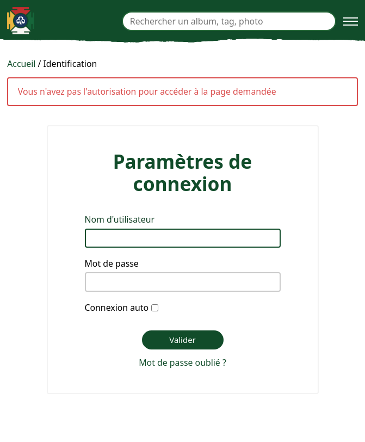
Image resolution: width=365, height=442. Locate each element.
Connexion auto (117, 308)
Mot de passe (112, 263)
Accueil (21, 64)
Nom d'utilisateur (120, 219)
